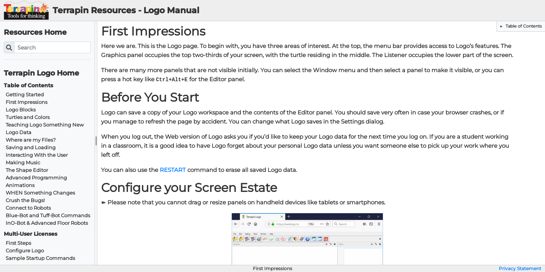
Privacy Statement (520, 268)
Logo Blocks (21, 110)
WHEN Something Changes (40, 193)
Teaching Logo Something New (45, 125)
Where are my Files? (31, 140)
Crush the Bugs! (25, 200)
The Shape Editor (27, 170)
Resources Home (35, 32)
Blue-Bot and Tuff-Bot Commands (48, 215)
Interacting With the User (37, 155)
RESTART (173, 170)
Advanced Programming (36, 178)
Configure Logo (25, 250)
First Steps (18, 243)
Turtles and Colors (28, 117)
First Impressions (26, 102)
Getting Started (25, 94)
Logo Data (18, 132)
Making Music (23, 162)
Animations (20, 185)
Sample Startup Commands (40, 258)
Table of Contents (523, 26)
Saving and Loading (31, 147)
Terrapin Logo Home (41, 73)
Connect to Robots (28, 208)
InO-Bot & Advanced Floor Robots (47, 223)
